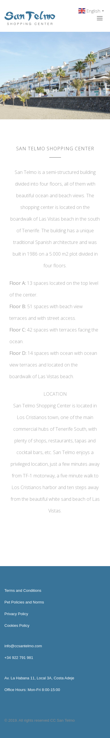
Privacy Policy (16, 614)
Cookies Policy (16, 625)
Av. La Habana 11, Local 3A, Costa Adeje (39, 678)
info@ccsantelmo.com (23, 646)
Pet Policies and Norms (24, 602)
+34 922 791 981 (18, 657)
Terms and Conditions (22, 590)
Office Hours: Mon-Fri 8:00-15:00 (32, 690)
